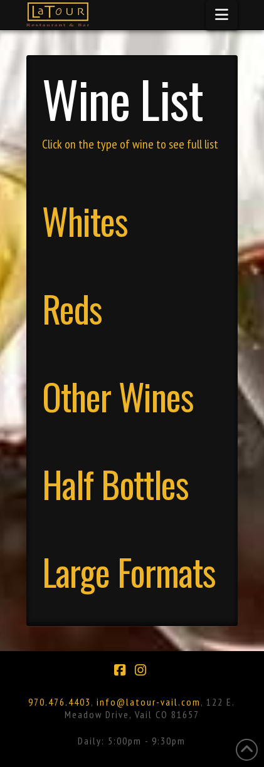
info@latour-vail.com (149, 702)
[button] (222, 14)
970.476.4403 (59, 702)
